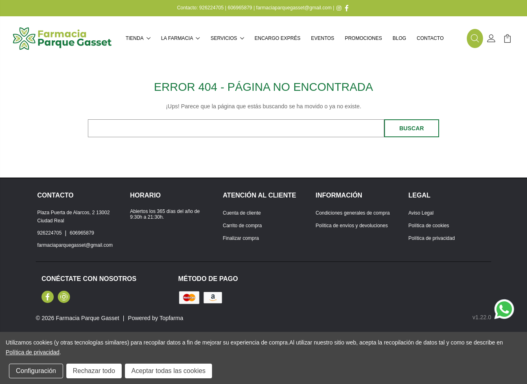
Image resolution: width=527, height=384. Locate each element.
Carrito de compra (242, 225)
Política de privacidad (432, 238)
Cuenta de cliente (242, 213)
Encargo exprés (278, 38)
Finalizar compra (241, 238)
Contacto (430, 38)
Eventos (322, 38)
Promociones (363, 38)
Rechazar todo (94, 370)
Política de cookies (429, 225)
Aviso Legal (421, 213)
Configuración (36, 370)
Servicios (227, 38)
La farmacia (180, 38)
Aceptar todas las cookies (168, 370)
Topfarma (171, 318)
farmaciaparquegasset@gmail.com (294, 8)
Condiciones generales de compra (353, 213)
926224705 (211, 8)
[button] (475, 39)
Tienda (138, 38)
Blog (399, 38)
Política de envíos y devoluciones (352, 225)
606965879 (239, 8)
